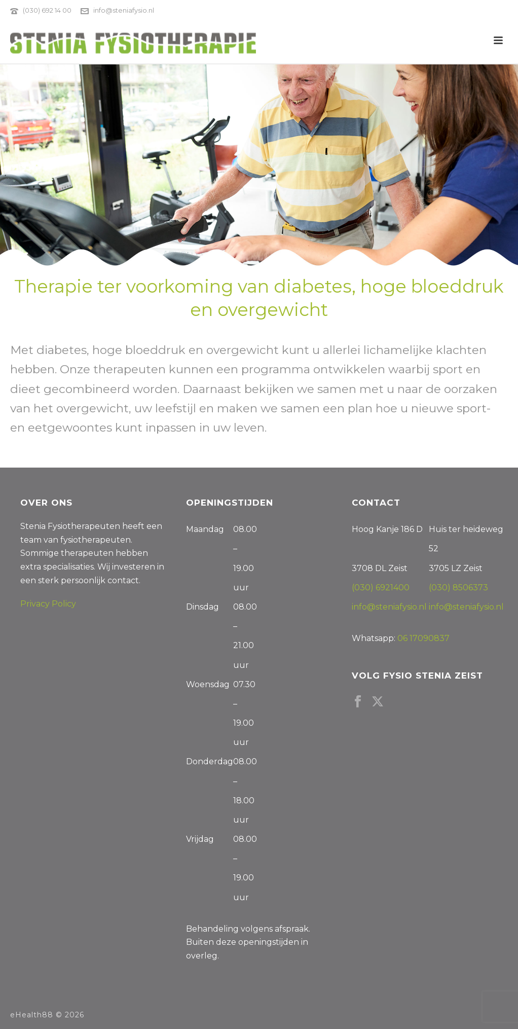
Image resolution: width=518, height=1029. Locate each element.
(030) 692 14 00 (47, 10)
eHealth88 (31, 1014)
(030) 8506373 (458, 587)
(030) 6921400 (381, 587)
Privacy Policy (48, 604)
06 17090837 (423, 638)
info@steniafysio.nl (123, 10)
